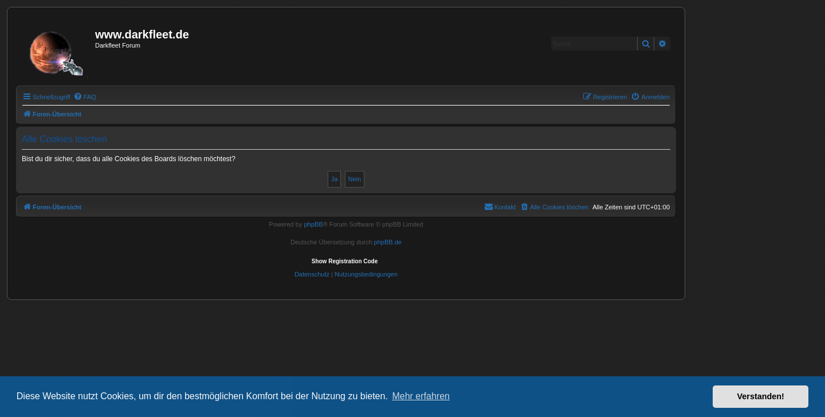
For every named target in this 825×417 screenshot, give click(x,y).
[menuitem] (84, 97)
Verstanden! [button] (760, 396)
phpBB (313, 224)
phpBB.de (388, 242)
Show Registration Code (345, 261)
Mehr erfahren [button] (421, 396)
